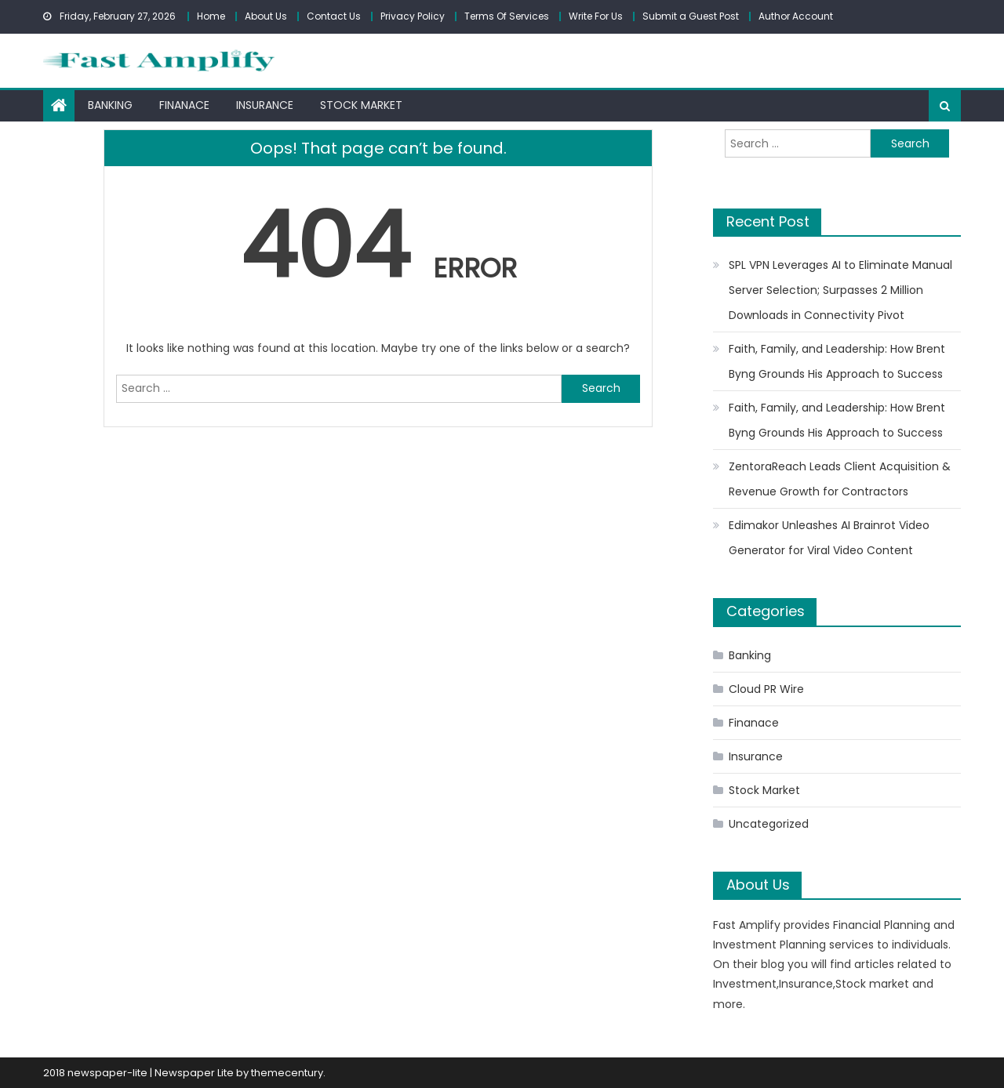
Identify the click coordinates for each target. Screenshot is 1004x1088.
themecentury (287, 1072)
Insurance (264, 105)
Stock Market (361, 105)
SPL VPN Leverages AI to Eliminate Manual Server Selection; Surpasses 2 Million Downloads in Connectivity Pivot (840, 290)
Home (211, 16)
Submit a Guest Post (690, 16)
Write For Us (596, 16)
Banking (110, 105)
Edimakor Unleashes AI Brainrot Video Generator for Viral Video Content (829, 537)
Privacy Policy (412, 16)
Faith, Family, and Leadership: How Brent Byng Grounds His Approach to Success (837, 361)
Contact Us (334, 16)
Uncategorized (769, 824)
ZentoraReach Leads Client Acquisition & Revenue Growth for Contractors (840, 479)
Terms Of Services (506, 16)
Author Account (795, 16)
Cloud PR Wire (766, 689)
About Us (266, 16)
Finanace (184, 105)
